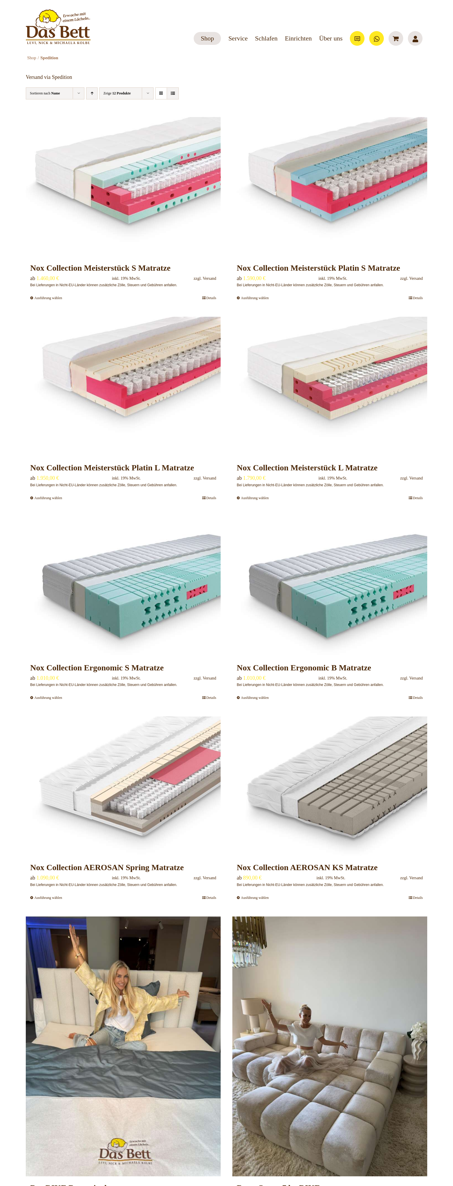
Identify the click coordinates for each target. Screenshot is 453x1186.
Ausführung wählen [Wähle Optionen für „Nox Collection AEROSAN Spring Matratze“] (48, 898)
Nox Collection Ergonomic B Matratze (304, 667)
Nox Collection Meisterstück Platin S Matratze (318, 267)
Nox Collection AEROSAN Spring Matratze (107, 867)
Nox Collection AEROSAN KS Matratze (307, 867)
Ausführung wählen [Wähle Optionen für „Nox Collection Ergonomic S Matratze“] (48, 698)
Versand (209, 278)
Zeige (117, 93)
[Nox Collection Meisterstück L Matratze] (329, 386)
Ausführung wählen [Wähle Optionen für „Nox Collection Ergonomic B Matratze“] (255, 698)
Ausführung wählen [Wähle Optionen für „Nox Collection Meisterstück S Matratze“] (48, 298)
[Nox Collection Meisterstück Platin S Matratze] (329, 186)
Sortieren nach (45, 93)
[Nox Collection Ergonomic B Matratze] (329, 586)
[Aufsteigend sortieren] (92, 93)
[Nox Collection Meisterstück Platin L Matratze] (123, 386)
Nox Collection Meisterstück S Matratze (100, 267)
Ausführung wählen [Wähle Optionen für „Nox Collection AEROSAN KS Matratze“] (255, 898)
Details (211, 298)
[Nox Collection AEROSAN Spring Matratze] (123, 786)
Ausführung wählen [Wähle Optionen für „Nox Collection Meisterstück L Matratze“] (255, 498)
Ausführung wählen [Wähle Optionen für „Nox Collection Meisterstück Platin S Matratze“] (255, 298)
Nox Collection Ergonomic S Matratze (97, 667)
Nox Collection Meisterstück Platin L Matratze (112, 467)
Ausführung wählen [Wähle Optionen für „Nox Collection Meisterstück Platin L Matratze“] (48, 498)
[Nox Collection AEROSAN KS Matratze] (329, 786)
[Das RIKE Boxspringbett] (123, 1046)
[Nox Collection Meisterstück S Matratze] (123, 186)
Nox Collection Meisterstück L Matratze (307, 467)
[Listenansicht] (172, 93)
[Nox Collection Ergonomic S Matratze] (123, 586)
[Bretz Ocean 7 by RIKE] (329, 1046)
